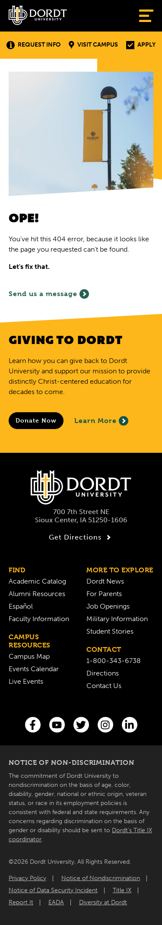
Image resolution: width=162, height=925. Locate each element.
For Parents (104, 594)
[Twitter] (81, 724)
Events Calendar (34, 669)
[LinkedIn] (129, 724)
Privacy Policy (27, 878)
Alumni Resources (37, 594)
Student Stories (109, 631)
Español (21, 606)
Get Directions (81, 537)
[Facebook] (33, 724)
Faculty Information (39, 619)
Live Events (26, 681)
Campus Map (29, 656)
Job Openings (108, 606)
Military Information (117, 619)
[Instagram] (105, 724)
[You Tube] (57, 724)
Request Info (33, 45)
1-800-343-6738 (113, 661)
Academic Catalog (37, 581)
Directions (102, 673)
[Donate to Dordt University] (36, 420)
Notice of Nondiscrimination (100, 878)
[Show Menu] (146, 15)
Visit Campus (93, 45)
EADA (56, 902)
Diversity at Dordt (103, 902)
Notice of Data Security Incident (53, 890)
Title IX (122, 890)
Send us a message (49, 294)
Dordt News (105, 581)
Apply (141, 45)
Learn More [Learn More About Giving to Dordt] (101, 421)
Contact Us (103, 686)
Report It (21, 902)
